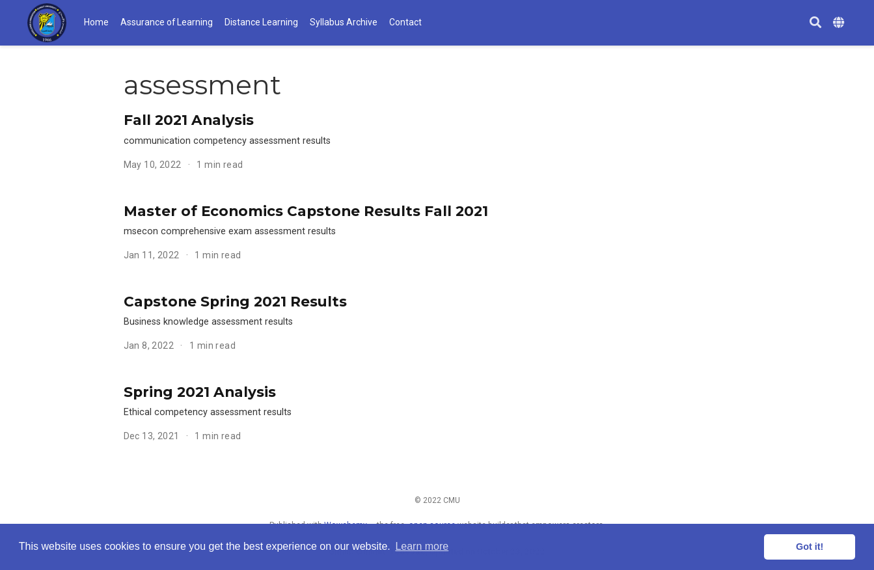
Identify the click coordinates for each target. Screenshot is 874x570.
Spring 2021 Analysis (200, 391)
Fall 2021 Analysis (189, 119)
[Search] (815, 23)
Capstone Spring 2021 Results (235, 301)
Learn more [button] (421, 546)
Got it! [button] (809, 546)
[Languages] (840, 23)
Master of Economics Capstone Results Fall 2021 (306, 210)
